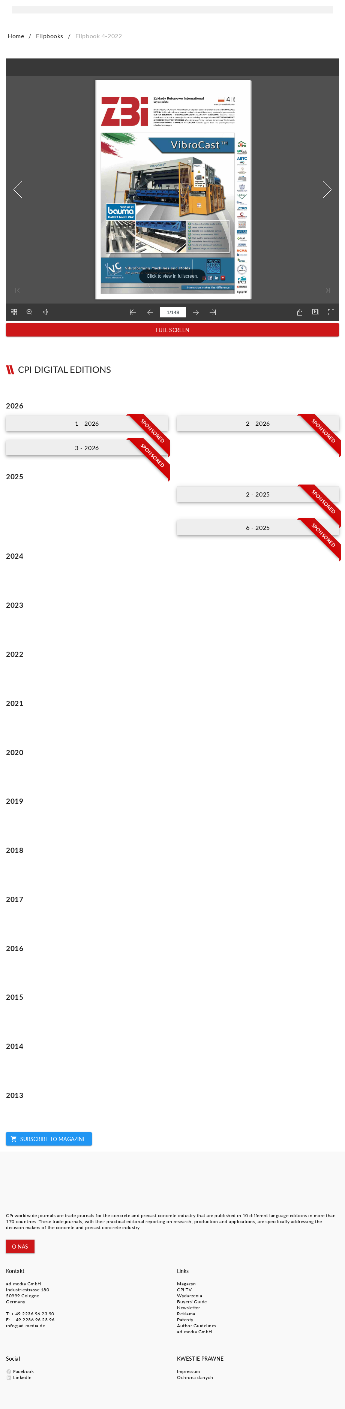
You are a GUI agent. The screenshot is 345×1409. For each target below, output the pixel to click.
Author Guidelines (196, 1325)
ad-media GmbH (23, 1283)
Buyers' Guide (192, 1301)
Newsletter (188, 1307)
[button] (172, 330)
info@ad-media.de (25, 1325)
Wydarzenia (189, 1295)
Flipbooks (49, 35)
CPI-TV (184, 1289)
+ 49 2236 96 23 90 (32, 1313)
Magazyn (186, 1283)
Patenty (185, 1319)
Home (16, 35)
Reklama (186, 1313)
